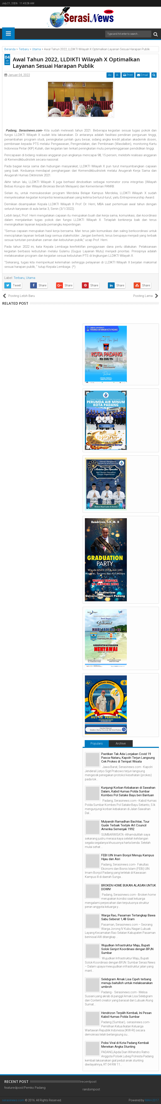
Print (128, 75)
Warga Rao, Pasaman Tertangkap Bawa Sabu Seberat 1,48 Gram (128, 917)
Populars (97, 743)
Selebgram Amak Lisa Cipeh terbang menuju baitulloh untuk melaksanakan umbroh (127, 983)
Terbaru (19, 278)
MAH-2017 (152, 1100)
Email (142, 75)
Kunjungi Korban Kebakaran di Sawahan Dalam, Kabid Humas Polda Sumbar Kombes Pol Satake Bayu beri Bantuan (128, 791)
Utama (30, 278)
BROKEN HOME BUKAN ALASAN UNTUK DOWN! (128, 887)
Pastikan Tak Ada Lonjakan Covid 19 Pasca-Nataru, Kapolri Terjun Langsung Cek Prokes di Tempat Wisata (128, 757)
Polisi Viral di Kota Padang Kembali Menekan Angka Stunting (125, 1045)
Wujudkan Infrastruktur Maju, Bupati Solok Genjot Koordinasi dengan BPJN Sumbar (127, 949)
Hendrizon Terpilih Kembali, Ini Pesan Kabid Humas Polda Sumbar (126, 1015)
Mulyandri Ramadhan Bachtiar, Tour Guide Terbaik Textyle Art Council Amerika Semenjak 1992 (125, 825)
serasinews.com (13, 1100)
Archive (121, 743)
